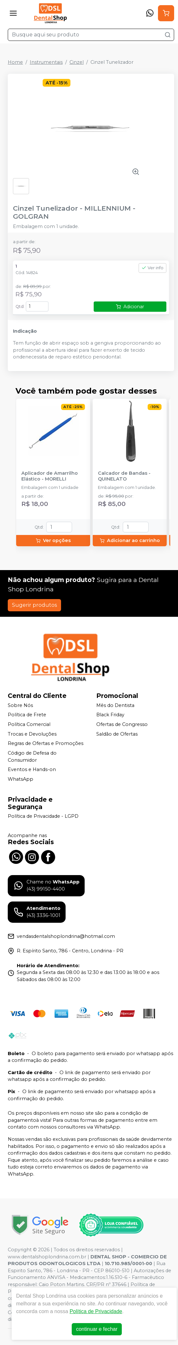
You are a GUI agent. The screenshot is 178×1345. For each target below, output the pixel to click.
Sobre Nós (20, 705)
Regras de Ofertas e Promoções (45, 743)
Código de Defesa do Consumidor (32, 756)
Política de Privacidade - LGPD (43, 816)
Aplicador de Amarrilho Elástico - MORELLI (49, 476)
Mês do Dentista (115, 705)
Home (15, 62)
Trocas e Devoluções (32, 734)
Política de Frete (27, 715)
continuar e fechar (96, 1329)
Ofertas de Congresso (122, 724)
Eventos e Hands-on (32, 769)
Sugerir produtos (34, 605)
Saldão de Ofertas (117, 734)
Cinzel (76, 62)
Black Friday (110, 715)
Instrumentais (46, 62)
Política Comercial (29, 724)
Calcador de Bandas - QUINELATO (124, 476)
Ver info (152, 267)
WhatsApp (20, 779)
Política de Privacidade (95, 1311)
